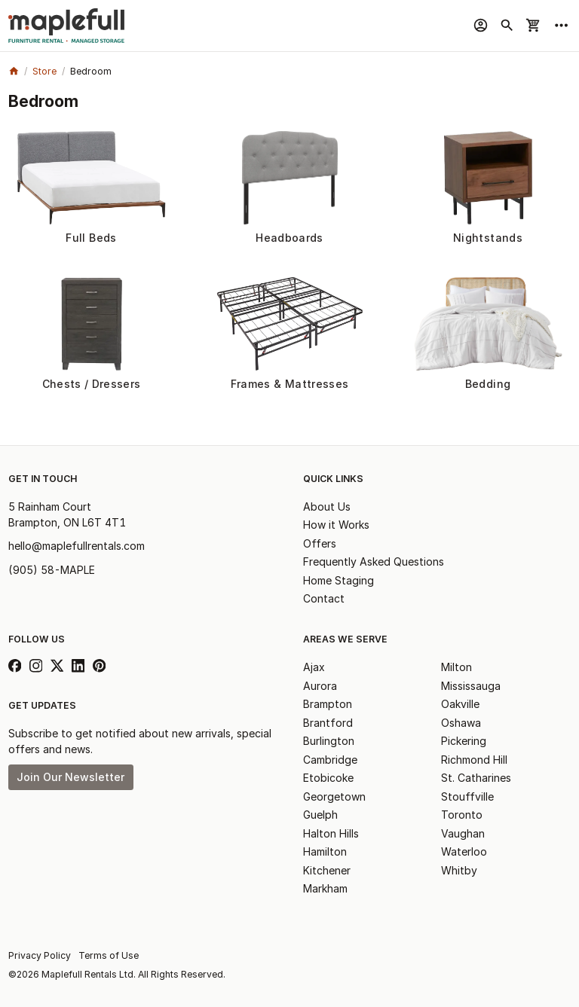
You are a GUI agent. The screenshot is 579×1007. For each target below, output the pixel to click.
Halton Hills (331, 833)
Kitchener (327, 870)
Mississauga (471, 685)
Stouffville (467, 796)
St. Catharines (476, 777)
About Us (327, 506)
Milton (456, 667)
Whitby (459, 870)
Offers (319, 543)
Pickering (463, 740)
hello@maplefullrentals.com (76, 545)
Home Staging (338, 580)
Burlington (328, 740)
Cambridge (330, 759)
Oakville (460, 703)
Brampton (327, 703)
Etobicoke (328, 777)
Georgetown (334, 796)
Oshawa (461, 722)
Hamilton (325, 851)
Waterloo (464, 851)
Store (44, 71)
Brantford (328, 722)
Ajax (314, 667)
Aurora (320, 685)
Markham (325, 888)
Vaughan (463, 833)
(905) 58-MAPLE (51, 569)
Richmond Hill (474, 759)
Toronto (461, 814)
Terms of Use (108, 955)
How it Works (336, 524)
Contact (324, 598)
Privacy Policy (39, 955)
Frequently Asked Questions (373, 561)
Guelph (320, 814)
